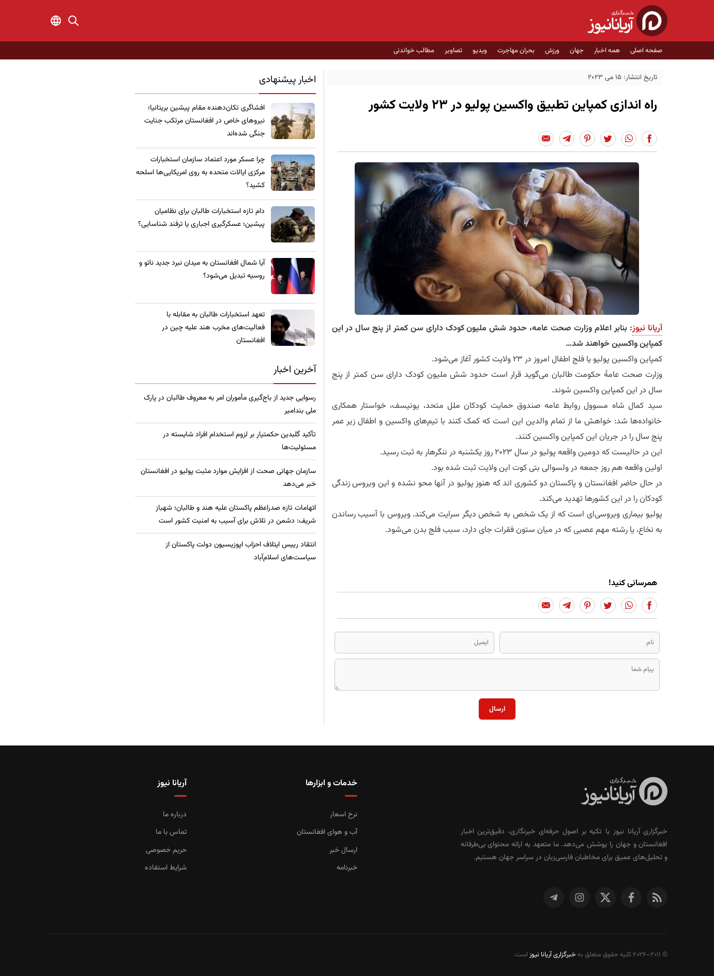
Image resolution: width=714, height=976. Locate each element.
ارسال (497, 709)
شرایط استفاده (166, 868)
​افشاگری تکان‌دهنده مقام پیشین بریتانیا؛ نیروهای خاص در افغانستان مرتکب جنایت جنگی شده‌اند (204, 121)
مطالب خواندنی (413, 50)
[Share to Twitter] (608, 138)
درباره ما (175, 814)
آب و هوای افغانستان (327, 832)
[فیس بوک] (631, 897)
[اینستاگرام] (579, 897)
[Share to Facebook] (649, 138)
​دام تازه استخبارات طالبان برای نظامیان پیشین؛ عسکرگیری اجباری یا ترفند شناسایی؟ (201, 218)
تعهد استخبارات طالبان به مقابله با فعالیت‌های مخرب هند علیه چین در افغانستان (213, 327)
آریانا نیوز (647, 328)
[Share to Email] (546, 138)
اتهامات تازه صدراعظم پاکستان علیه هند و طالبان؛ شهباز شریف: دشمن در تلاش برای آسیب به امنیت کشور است (236, 514)
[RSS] (657, 897)
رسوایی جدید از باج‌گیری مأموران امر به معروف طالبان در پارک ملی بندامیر (230, 404)
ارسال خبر (343, 850)
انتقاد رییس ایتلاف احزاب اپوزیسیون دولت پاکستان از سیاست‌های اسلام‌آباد (240, 551)
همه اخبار (607, 50)
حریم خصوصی (166, 850)
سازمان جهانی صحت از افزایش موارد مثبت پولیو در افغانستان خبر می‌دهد (228, 478)
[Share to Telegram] (566, 138)
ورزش (552, 50)
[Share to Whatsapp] (628, 138)
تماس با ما (171, 832)
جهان (577, 50)
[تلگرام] (553, 897)
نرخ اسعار (343, 814)
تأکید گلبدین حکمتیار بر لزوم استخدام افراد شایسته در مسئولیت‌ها (239, 441)
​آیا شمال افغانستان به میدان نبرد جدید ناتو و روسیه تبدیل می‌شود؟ (202, 269)
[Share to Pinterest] (587, 138)
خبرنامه (347, 868)
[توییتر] (605, 897)
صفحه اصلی (646, 50)
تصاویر (453, 50)
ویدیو (480, 50)
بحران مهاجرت (516, 50)
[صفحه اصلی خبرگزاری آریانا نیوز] (624, 792)
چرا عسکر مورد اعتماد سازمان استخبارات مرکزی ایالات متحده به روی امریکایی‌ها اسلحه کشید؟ (200, 172)
